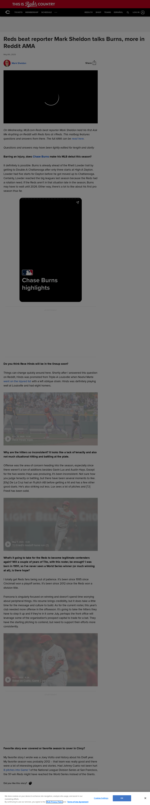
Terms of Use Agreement (77, 802)
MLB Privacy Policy (54, 802)
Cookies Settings (101, 798)
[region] (75, 798)
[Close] (145, 798)
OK (122, 798)
